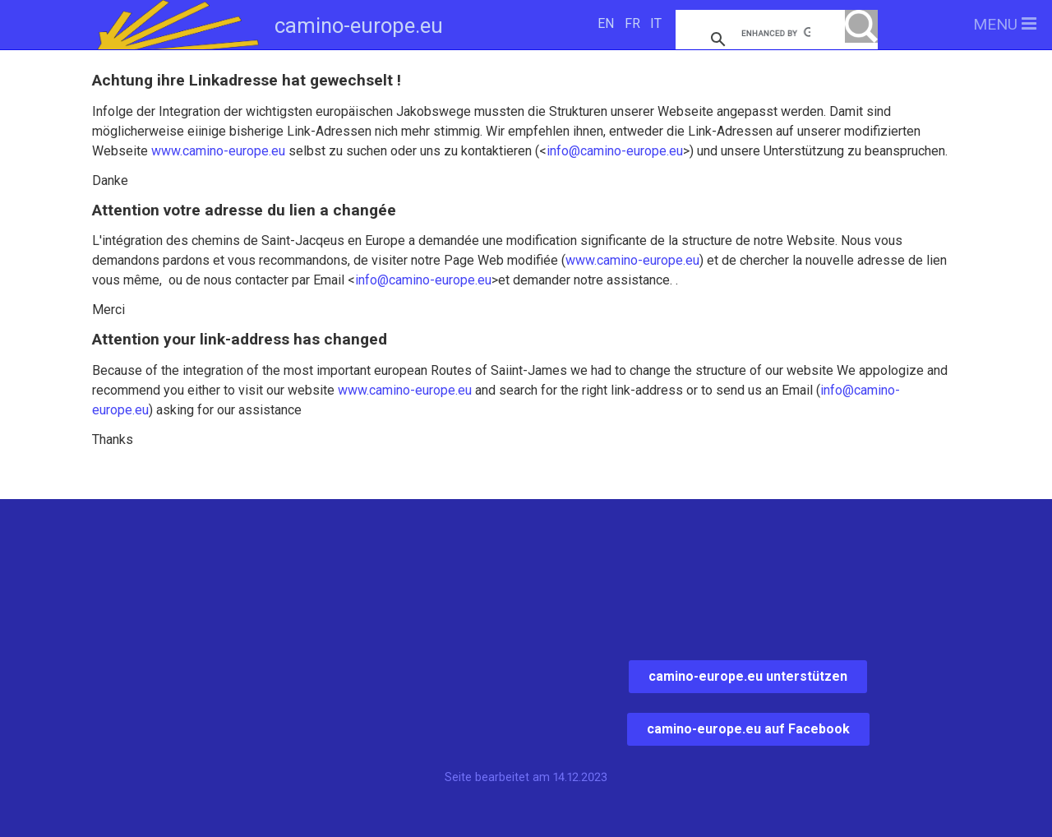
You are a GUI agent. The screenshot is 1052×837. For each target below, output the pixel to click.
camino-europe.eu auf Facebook (748, 729)
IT (656, 23)
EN (606, 23)
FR (632, 23)
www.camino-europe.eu (218, 151)
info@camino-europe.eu (615, 151)
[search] (775, 33)
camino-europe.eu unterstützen (747, 676)
